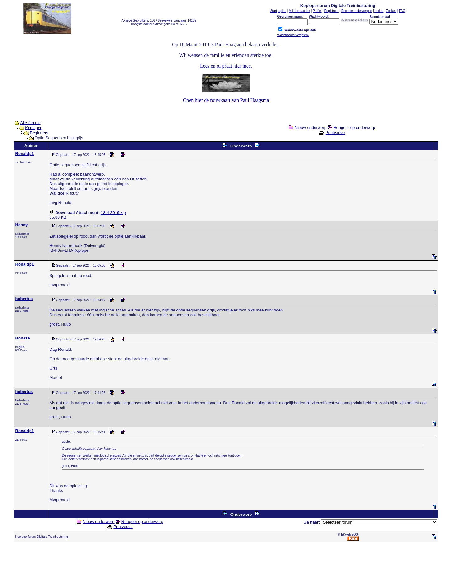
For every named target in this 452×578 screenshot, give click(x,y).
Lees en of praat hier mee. (226, 66)
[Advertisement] (226, 561)
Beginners (39, 132)
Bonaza (22, 338)
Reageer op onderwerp (354, 127)
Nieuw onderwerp (310, 127)
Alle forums (30, 122)
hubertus (24, 298)
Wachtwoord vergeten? (293, 35)
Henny (21, 225)
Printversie (335, 132)
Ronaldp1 (24, 153)
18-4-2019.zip (113, 212)
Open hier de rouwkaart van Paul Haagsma (226, 100)
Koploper (33, 127)
